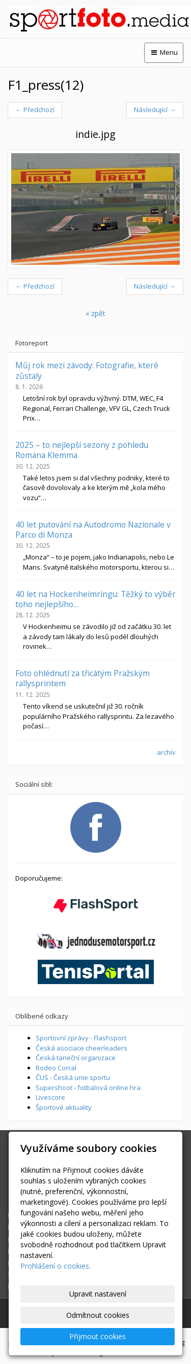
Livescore (50, 1097)
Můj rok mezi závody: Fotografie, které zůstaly (86, 370)
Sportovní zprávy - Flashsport (81, 1037)
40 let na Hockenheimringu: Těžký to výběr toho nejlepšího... (95, 599)
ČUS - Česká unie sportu (73, 1077)
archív (166, 752)
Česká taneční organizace (76, 1057)
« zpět (95, 313)
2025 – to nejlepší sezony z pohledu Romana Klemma (81, 450)
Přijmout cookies (97, 1336)
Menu (164, 52)
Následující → (155, 109)
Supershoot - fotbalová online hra (88, 1087)
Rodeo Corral (56, 1067)
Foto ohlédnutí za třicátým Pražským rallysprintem (82, 678)
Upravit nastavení (97, 1294)
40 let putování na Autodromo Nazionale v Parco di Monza (93, 529)
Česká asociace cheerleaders (81, 1048)
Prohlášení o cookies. (55, 1266)
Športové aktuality (64, 1107)
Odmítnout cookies (97, 1315)
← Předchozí (34, 109)
